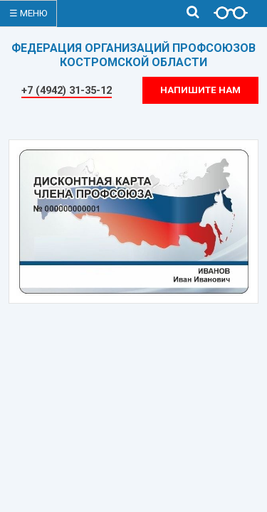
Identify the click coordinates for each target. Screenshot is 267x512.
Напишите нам (200, 90)
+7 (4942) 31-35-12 (66, 90)
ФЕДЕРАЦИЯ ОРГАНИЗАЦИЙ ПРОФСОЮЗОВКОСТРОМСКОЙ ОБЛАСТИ (133, 55)
